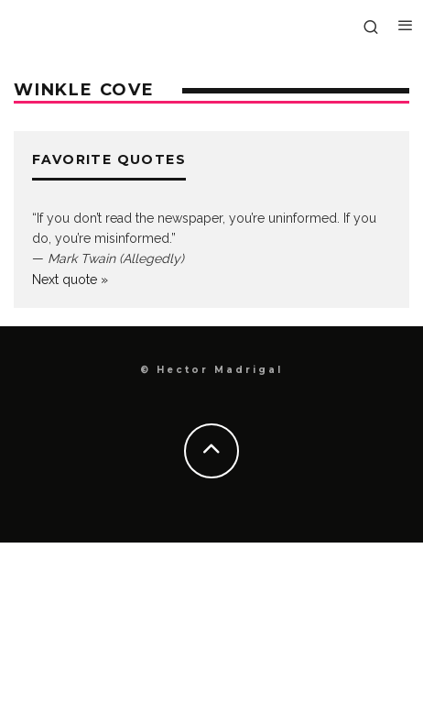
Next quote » (70, 279)
